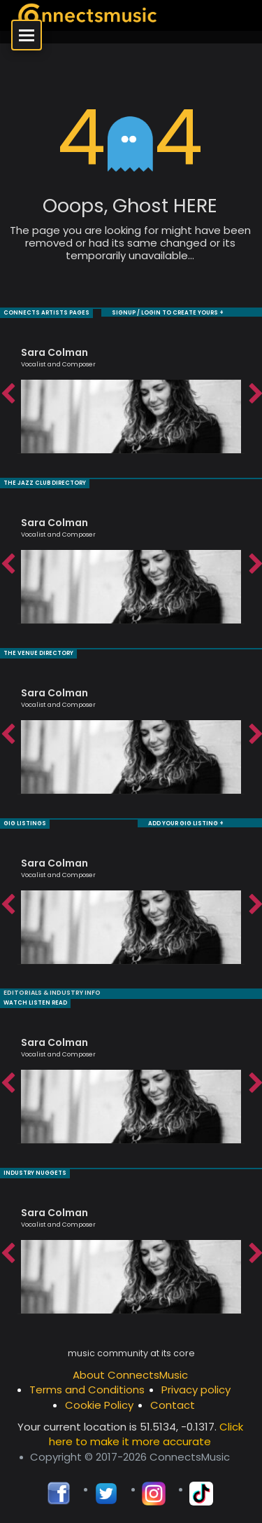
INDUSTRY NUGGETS (34, 1173)
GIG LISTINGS (24, 823)
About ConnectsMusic (130, 1374)
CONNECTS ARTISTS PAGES (46, 313)
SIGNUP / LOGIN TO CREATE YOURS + (168, 313)
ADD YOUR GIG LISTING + (186, 823)
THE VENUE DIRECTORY (38, 653)
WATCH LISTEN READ (35, 1003)
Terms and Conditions (87, 1389)
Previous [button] (7, 394)
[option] (131, 393)
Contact (172, 1405)
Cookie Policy (99, 1405)
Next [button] (255, 394)
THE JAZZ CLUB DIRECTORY (44, 483)
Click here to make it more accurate (146, 1434)
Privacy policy (196, 1389)
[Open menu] (26, 35)
